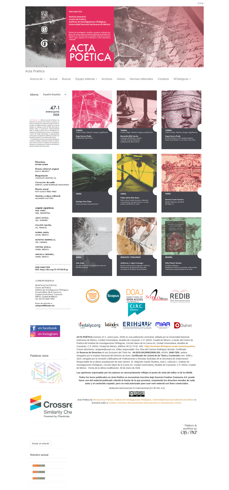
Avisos (121, 79)
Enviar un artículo (40, 443)
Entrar (201, 3)
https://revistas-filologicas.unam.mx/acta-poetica (170, 346)
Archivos (107, 79)
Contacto (163, 79)
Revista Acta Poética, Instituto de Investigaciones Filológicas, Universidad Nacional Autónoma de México (143, 399)
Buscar (66, 79)
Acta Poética (35, 71)
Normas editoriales (141, 79)
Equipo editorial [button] (86, 79)
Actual (53, 79)
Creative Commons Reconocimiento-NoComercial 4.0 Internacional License (144, 403)
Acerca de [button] (37, 79)
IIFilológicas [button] (182, 79)
